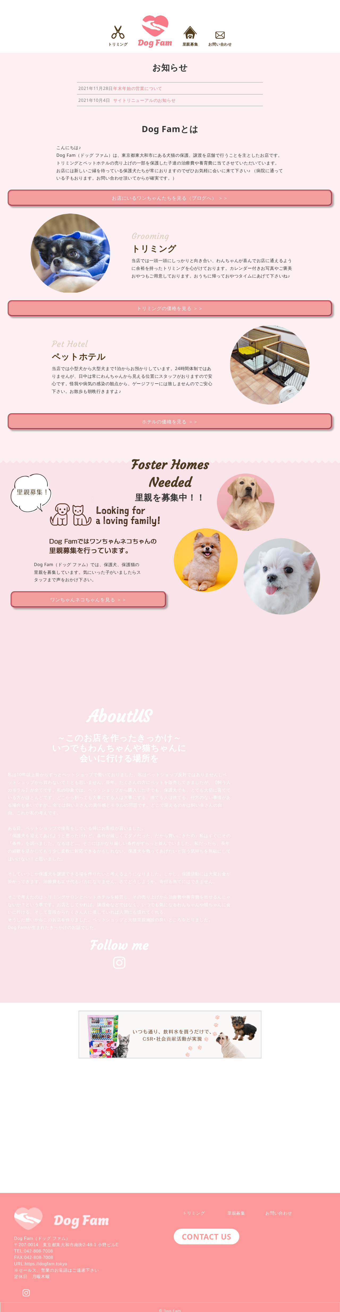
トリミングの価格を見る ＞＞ (170, 309)
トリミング (193, 1213)
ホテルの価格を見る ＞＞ (170, 425)
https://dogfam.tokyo (46, 1264)
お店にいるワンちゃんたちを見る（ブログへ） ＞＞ (170, 198)
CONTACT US (206, 1236)
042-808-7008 (38, 1251)
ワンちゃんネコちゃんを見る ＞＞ (88, 604)
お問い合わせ (278, 1213)
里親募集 (236, 1213)
